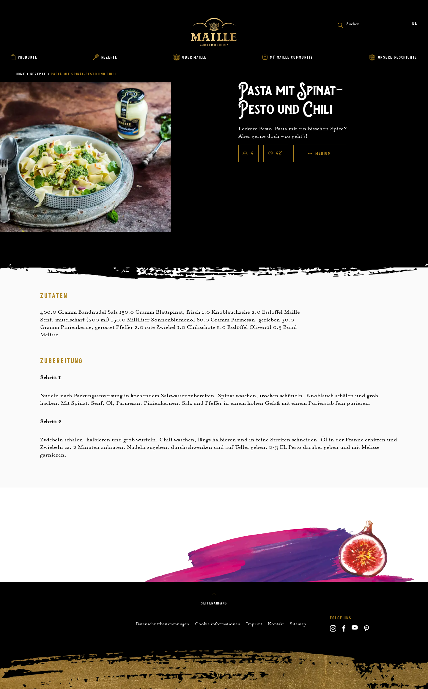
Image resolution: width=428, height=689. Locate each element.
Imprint (254, 623)
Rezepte (38, 74)
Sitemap (298, 623)
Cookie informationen (217, 623)
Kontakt (276, 623)
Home (21, 74)
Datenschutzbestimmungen (162, 623)
